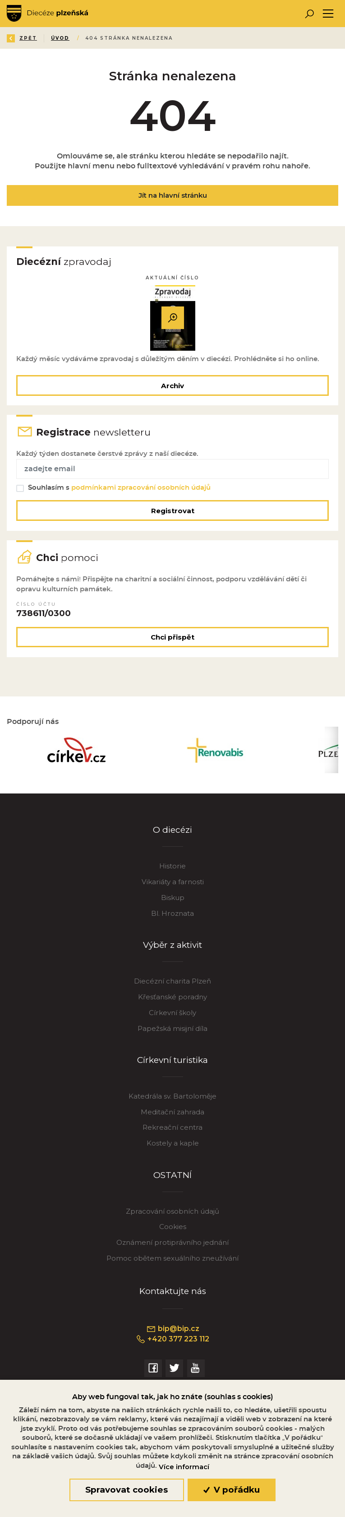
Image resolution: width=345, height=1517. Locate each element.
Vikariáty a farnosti (173, 881)
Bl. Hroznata (172, 913)
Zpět (22, 38)
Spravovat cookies (126, 1490)
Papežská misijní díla (172, 1028)
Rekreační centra (172, 1127)
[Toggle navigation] (328, 14)
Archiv (172, 385)
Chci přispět (172, 637)
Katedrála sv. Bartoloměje (172, 1096)
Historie (172, 866)
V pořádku (231, 1490)
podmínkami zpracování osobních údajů (141, 487)
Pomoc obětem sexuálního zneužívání (172, 1258)
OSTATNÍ (172, 1175)
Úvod (60, 38)
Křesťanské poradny (172, 997)
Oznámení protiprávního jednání (172, 1242)
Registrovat (172, 510)
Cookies (172, 1226)
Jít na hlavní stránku (172, 195)
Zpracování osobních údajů (172, 1211)
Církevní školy (172, 1012)
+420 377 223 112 (172, 1339)
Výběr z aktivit (172, 945)
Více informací (184, 1467)
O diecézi (172, 830)
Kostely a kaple (173, 1143)
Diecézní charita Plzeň (172, 981)
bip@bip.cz (172, 1329)
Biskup (172, 897)
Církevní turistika (172, 1060)
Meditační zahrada (172, 1112)
